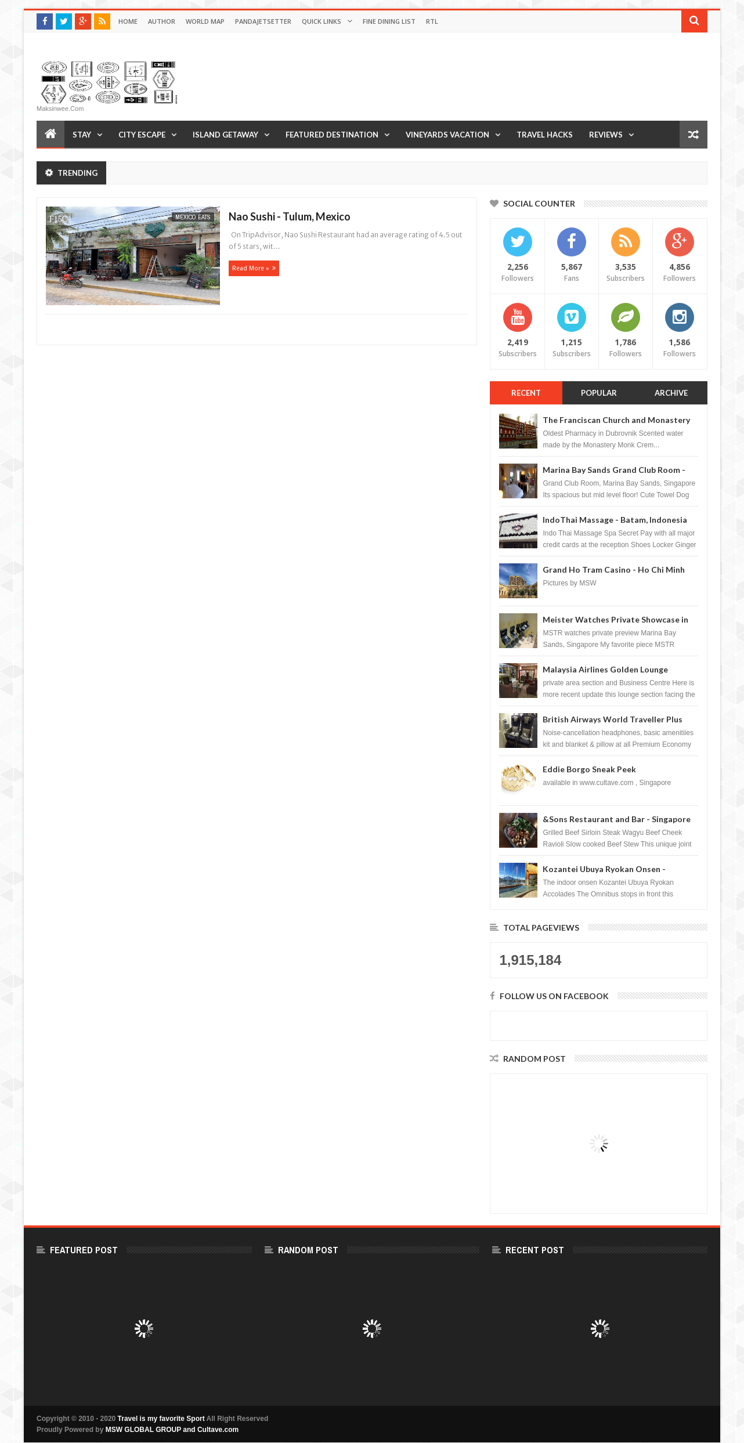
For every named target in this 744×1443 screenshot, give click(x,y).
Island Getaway (225, 134)
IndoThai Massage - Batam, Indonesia (615, 520)
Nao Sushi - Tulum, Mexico (290, 216)
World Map (205, 21)
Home (128, 21)
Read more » (250, 268)
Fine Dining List (389, 21)
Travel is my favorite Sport (161, 1419)
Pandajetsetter (263, 21)
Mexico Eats (193, 217)
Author (161, 21)
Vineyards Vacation (447, 134)
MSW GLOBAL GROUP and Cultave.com (172, 1430)
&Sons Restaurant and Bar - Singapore (617, 819)
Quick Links (321, 21)
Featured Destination (332, 134)
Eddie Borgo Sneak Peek (589, 769)
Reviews (606, 134)
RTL (432, 21)
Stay (82, 134)
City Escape (141, 134)
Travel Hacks (545, 134)
